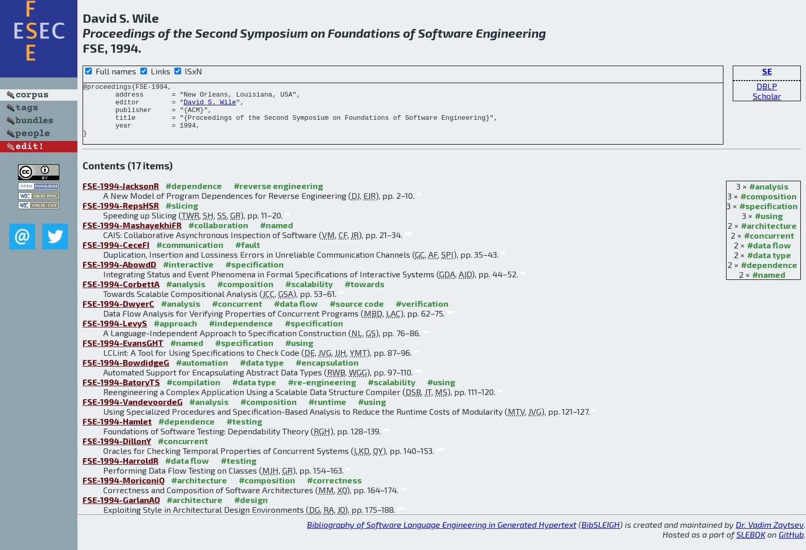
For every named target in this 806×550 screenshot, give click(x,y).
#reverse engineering (278, 196)
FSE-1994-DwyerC (118, 314)
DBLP (766, 86)
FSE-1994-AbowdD (119, 275)
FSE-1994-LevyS (115, 334)
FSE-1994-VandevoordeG (133, 412)
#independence (241, 334)
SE (767, 71)
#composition (768, 207)
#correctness (334, 491)
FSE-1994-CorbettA (121, 295)
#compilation (193, 393)
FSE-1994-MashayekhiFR (132, 236)
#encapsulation (327, 373)
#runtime (327, 412)
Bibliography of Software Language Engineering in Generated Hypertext (441, 535)
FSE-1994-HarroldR (120, 471)
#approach (175, 334)
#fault (247, 255)
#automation (202, 373)
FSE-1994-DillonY (117, 452)
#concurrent (769, 246)
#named (768, 285)
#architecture (769, 236)
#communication (189, 255)
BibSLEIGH (601, 535)
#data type (769, 266)
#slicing (182, 216)
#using (769, 226)
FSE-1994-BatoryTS (121, 393)
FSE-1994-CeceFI (116, 255)
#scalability (309, 295)
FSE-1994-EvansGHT (123, 353)
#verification (422, 314)
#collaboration (218, 236)
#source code (357, 314)
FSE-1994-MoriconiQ (124, 491)
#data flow (769, 256)
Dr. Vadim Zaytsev (770, 535)
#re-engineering (322, 393)
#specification (768, 217)
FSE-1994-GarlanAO (121, 510)
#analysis (768, 197)
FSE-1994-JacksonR (121, 196)
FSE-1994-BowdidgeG (126, 373)
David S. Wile (210, 106)
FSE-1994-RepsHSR (121, 216)
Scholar (767, 96)
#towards (364, 295)
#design (251, 510)
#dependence (769, 275)
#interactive (188, 275)
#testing (244, 432)
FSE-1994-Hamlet (117, 432)
